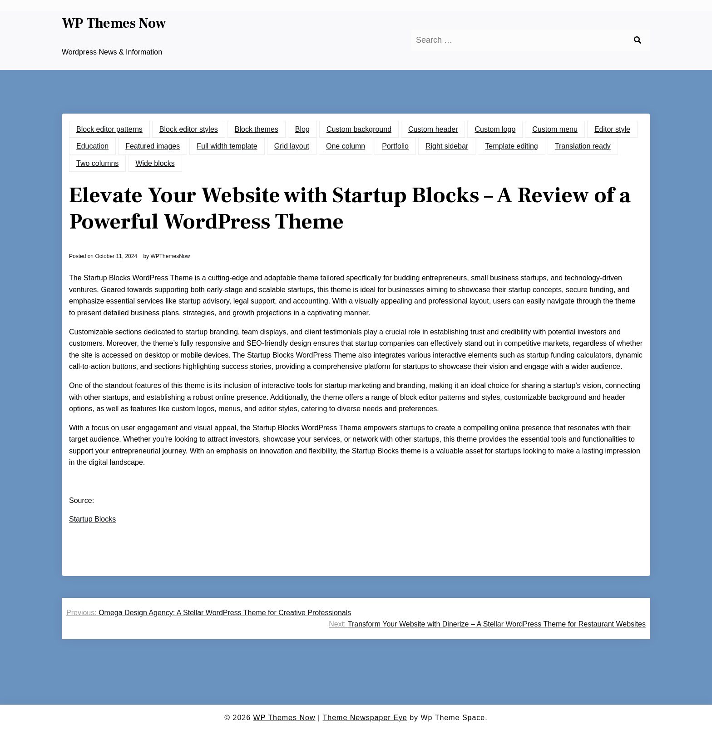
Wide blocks (154, 163)
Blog (302, 129)
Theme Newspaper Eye (365, 717)
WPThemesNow (170, 256)
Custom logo (495, 129)
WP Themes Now (114, 23)
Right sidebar (446, 146)
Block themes (256, 129)
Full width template (227, 146)
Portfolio (395, 146)
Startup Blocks (92, 519)
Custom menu (555, 129)
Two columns (97, 163)
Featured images (152, 146)
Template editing (511, 146)
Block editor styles (188, 129)
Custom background (358, 129)
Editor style (612, 129)
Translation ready (583, 146)
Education (92, 146)
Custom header (433, 129)
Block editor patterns (109, 129)
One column (345, 146)
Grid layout (291, 146)
